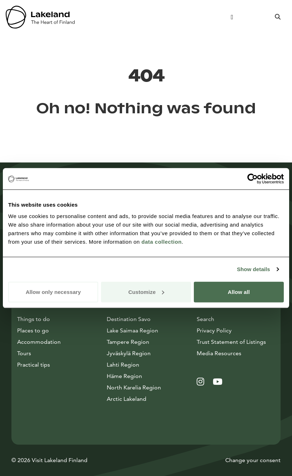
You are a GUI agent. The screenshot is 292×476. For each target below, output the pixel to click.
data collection (161, 241)
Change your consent (253, 460)
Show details (253, 269)
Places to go (33, 330)
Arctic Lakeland (126, 398)
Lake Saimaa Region (132, 330)
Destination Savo (129, 319)
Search (205, 319)
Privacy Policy (214, 330)
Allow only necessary (53, 292)
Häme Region (124, 376)
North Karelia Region (134, 387)
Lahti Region (123, 364)
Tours (24, 353)
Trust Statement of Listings (231, 341)
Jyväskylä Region (129, 353)
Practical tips (33, 364)
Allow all (239, 292)
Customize (146, 292)
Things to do (33, 319)
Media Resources (236, 353)
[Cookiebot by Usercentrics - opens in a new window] (252, 179)
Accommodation (39, 341)
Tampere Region (128, 341)
